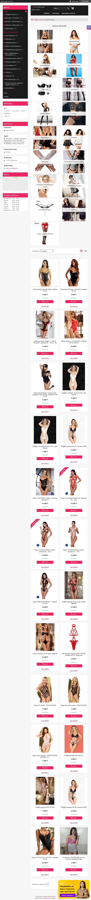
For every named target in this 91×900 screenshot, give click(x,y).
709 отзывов (75, 1)
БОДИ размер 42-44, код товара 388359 (74, 602)
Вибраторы (8, 39)
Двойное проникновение (12, 46)
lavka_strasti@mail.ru (12, 168)
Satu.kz (53, 896)
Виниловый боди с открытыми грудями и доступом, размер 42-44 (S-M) (45, 394)
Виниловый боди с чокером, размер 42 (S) (74, 290)
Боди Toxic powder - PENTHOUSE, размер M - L (44, 756)
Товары (6, 11)
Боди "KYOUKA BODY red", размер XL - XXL (74, 499)
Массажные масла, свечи (12, 58)
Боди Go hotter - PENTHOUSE (45, 705)
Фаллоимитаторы (10, 79)
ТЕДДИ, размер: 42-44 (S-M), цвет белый (73, 393)
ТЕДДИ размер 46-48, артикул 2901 (74, 807)
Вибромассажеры (10, 42)
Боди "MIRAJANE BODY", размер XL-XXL (45, 602)
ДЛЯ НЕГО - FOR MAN (12, 18)
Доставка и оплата (68, 13)
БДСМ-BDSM (9, 28)
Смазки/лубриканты (11, 69)
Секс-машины (9, 65)
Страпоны (8, 76)
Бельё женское (9, 32)
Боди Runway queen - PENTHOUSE (74, 705)
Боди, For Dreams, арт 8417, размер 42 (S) (45, 858)
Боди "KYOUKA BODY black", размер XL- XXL (45, 551)
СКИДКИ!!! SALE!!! (10, 14)
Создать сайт (3, 1)
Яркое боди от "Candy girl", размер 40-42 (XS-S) (74, 342)
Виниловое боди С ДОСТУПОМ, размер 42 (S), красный (74, 654)
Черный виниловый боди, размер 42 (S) (45, 290)
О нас (5, 93)
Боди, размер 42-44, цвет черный (45, 654)
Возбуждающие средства (12, 49)
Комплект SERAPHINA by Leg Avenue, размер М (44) (74, 858)
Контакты (55, 13)
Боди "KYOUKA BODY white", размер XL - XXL (73, 551)
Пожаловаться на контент (49, 898)
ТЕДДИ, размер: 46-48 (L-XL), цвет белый (45, 447)
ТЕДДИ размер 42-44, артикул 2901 (74, 446)
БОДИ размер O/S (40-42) (73, 755)
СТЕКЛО (7, 72)
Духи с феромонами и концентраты (11, 54)
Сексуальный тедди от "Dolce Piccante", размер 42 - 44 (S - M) (45, 342)
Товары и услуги (39, 19)
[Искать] (68, 8)
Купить (46, 301)
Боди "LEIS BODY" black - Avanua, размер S (45, 499)
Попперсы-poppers (10, 62)
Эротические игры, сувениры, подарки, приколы (14, 83)
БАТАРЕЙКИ (9, 88)
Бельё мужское (10, 35)
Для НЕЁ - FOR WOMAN (12, 21)
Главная (47, 13)
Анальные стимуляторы (12, 25)
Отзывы (6, 96)
